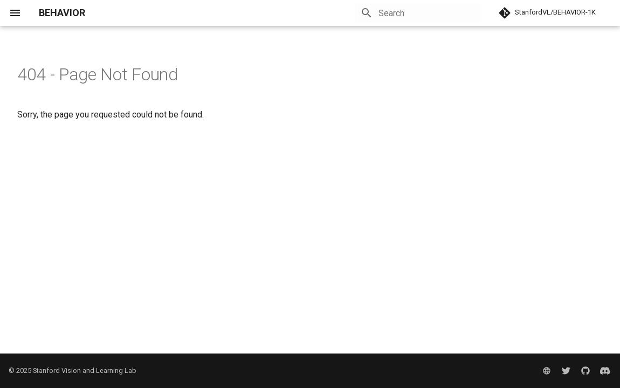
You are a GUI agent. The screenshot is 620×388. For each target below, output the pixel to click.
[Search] (418, 13)
